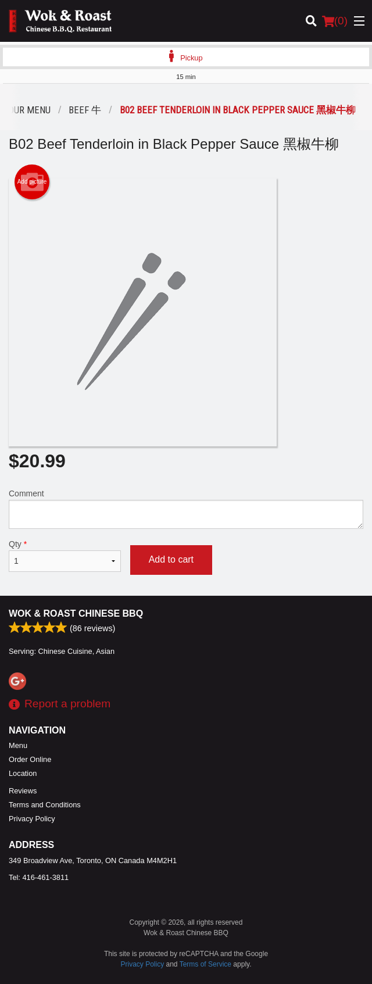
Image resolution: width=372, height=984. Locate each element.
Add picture (32, 181)
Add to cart (171, 559)
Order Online (30, 759)
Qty (65, 555)
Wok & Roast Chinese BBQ (76, 613)
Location (23, 773)
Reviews (23, 790)
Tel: (39, 877)
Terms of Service (205, 964)
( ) (335, 21)
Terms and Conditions (45, 804)
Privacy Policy (32, 818)
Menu (18, 745)
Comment (186, 509)
